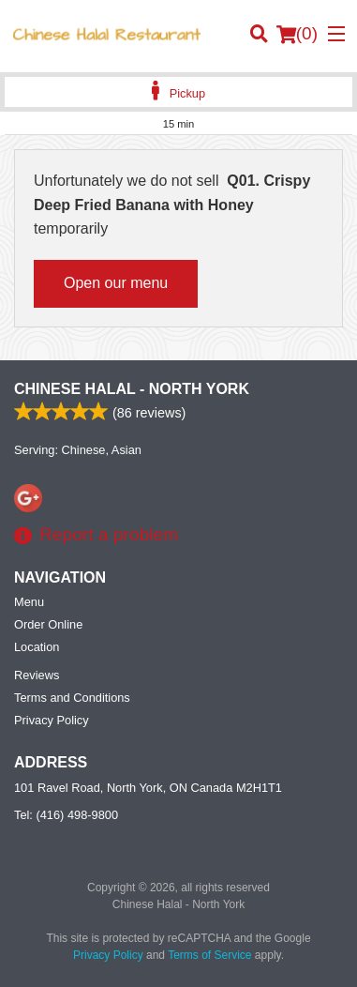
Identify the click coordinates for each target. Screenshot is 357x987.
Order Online (48, 624)
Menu (29, 602)
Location (36, 647)
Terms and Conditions (72, 698)
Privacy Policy (51, 720)
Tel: (66, 815)
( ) (297, 34)
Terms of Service (209, 955)
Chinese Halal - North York (131, 389)
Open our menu (116, 283)
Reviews (36, 675)
